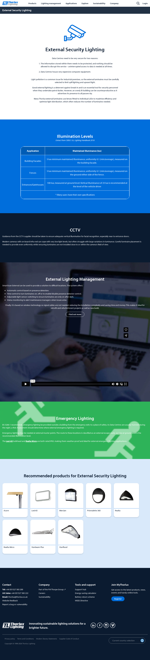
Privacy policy (10, 639)
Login (145, 3)
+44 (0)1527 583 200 (14, 589)
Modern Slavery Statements (46, 639)
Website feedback (10, 600)
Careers (42, 593)
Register (118, 598)
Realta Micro (31, 441)
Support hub (80, 589)
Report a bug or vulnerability (14, 604)
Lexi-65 (9, 441)
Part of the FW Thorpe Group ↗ (52, 589)
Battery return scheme (85, 597)
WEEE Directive (81, 600)
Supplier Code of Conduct (69, 639)
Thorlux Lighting (28, 643)
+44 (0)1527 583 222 (19, 593)
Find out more (75, 314)
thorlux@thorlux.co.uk (18, 597)
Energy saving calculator (85, 593)
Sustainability (44, 597)
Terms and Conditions (25, 639)
